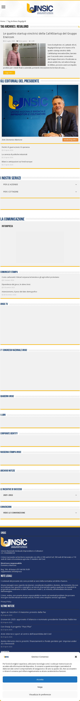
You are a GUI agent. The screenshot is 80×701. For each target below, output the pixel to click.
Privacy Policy (6, 602)
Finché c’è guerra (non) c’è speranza (16, 147)
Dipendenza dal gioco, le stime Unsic (16, 284)
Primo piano (22, 41)
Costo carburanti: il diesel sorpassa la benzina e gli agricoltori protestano (30, 277)
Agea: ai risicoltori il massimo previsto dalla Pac (23, 612)
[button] (76, 656)
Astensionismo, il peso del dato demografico (19, 292)
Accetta (40, 679)
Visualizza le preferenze (40, 694)
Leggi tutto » (9, 73)
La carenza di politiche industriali (14, 154)
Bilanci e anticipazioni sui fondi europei (17, 162)
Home (2, 21)
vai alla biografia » (70, 140)
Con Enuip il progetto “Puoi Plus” (16, 626)
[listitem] (50, 246)
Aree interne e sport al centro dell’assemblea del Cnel (26, 634)
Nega (40, 687)
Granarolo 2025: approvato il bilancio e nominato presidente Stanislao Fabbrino (39, 619)
